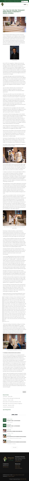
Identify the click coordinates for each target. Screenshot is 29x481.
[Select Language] (24, 1)
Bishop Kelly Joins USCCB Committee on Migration (12, 403)
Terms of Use (21, 474)
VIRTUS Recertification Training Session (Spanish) (16, 436)
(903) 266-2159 (23, 479)
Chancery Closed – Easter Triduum (13, 420)
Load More (14, 447)
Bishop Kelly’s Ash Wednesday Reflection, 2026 (12, 401)
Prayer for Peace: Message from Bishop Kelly (11, 398)
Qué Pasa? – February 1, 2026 (8, 405)
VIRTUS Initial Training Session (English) (14, 431)
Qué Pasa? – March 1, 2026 (8, 400)
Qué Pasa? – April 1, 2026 (7, 396)
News (8, 15)
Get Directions (18, 461)
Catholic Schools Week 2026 (8, 407)
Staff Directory (5, 466)
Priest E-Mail (17, 466)
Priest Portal (17, 465)
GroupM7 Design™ (10, 476)
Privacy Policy (15, 474)
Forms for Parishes (18, 468)
